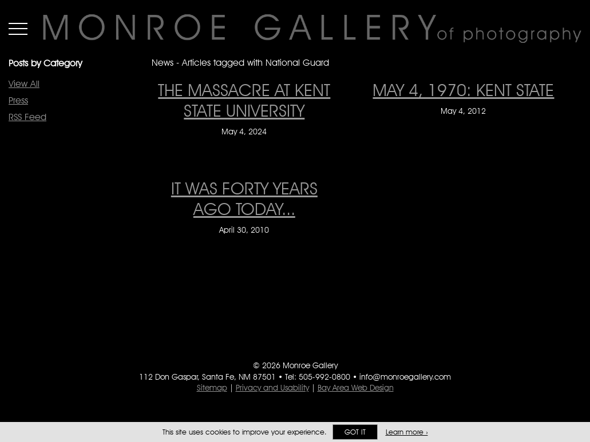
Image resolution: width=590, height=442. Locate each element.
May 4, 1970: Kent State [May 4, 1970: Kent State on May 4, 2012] (463, 89)
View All (24, 83)
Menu (18, 28)
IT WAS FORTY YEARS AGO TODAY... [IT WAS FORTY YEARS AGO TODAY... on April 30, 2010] (244, 198)
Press (18, 100)
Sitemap (212, 387)
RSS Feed (27, 117)
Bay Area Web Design (356, 387)
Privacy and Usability (272, 387)
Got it (355, 432)
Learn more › (407, 432)
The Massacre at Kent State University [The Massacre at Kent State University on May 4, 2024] (244, 100)
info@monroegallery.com (405, 376)
